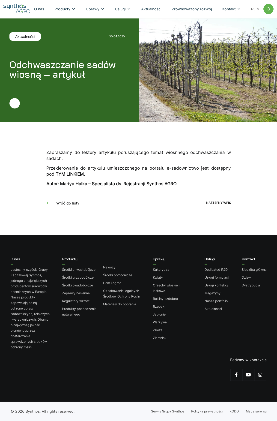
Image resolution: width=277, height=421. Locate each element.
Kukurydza (161, 269)
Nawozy (109, 267)
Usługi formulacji (217, 277)
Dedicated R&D (216, 269)
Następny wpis (218, 202)
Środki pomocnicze (117, 275)
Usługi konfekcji (216, 285)
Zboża (158, 330)
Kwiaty (158, 277)
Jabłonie (159, 314)
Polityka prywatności (207, 411)
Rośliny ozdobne (165, 299)
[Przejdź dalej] (67, 103)
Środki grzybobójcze (78, 277)
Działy (246, 277)
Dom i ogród (112, 283)
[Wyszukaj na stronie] (268, 9)
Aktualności (213, 309)
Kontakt (248, 259)
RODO (234, 411)
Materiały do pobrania (119, 304)
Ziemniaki (160, 338)
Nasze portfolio (216, 301)
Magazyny (212, 293)
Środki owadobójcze (77, 285)
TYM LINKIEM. (70, 174)
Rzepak (158, 306)
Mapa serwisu (256, 411)
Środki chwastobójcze (78, 269)
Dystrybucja (251, 285)
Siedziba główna (254, 269)
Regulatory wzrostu (76, 301)
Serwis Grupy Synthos (167, 411)
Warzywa (160, 322)
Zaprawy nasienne (76, 293)
